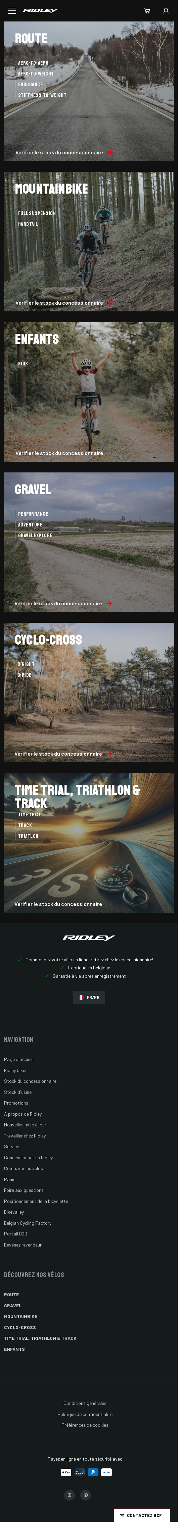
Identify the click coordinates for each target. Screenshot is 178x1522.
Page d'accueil (19, 1059)
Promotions (16, 1103)
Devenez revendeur (23, 1245)
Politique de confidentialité (85, 1414)
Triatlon (28, 836)
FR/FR (89, 997)
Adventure (30, 524)
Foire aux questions (24, 1190)
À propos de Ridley (23, 1114)
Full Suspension (37, 213)
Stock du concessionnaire (30, 1081)
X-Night (26, 664)
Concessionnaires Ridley (28, 1157)
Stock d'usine (18, 1092)
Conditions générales (84, 1403)
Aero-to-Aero (33, 63)
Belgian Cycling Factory (27, 1223)
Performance (33, 514)
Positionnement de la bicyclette (36, 1201)
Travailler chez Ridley (25, 1135)
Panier (10, 1179)
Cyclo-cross (20, 1327)
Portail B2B (15, 1233)
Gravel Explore (35, 535)
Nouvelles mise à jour (25, 1124)
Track (25, 825)
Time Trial (29, 814)
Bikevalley (14, 1212)
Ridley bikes (16, 1070)
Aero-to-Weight (36, 73)
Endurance (30, 84)
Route (11, 1294)
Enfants (14, 1349)
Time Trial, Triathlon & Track (40, 1338)
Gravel (12, 1305)
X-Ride (25, 675)
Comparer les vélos (23, 1168)
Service (11, 1146)
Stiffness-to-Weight (42, 95)
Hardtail (28, 224)
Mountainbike (20, 1316)
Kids (23, 363)
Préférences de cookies (84, 1425)
